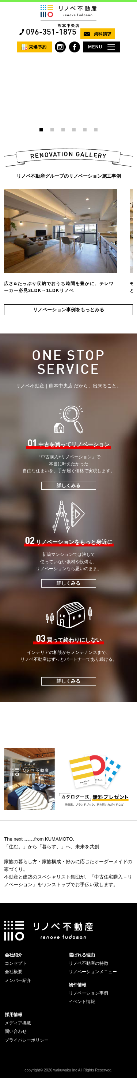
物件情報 (77, 985)
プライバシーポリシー (27, 1040)
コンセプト (16, 963)
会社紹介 (13, 955)
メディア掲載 (18, 1023)
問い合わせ (16, 1031)
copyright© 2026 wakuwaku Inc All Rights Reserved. (68, 1070)
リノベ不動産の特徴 (88, 963)
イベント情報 (82, 1001)
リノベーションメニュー (93, 972)
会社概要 (13, 972)
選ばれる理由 (82, 955)
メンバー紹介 (18, 980)
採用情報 (13, 1014)
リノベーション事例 (88, 993)
